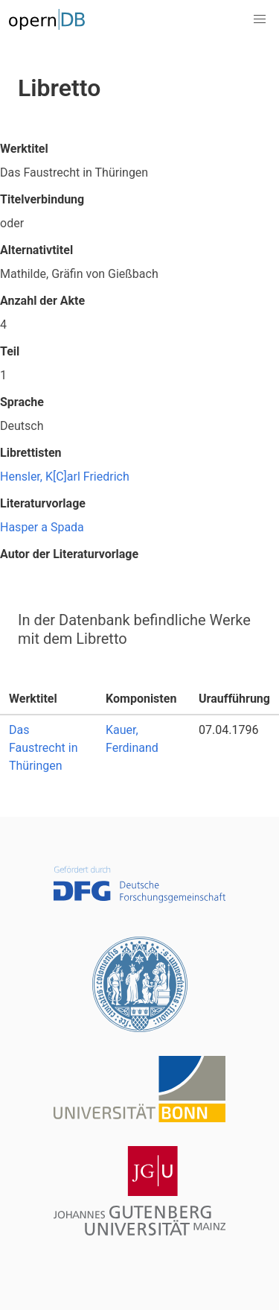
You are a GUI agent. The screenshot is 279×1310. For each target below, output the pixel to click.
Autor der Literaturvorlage (69, 554)
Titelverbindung (42, 199)
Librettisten (31, 453)
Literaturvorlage (43, 503)
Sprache (22, 402)
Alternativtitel (36, 250)
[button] (259, 19)
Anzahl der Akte (42, 301)
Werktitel (24, 149)
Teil (9, 351)
